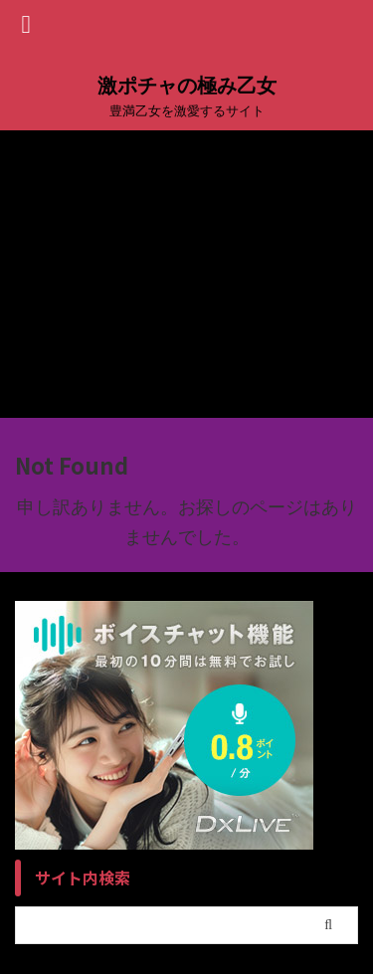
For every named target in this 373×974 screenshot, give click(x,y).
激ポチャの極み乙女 (187, 86)
